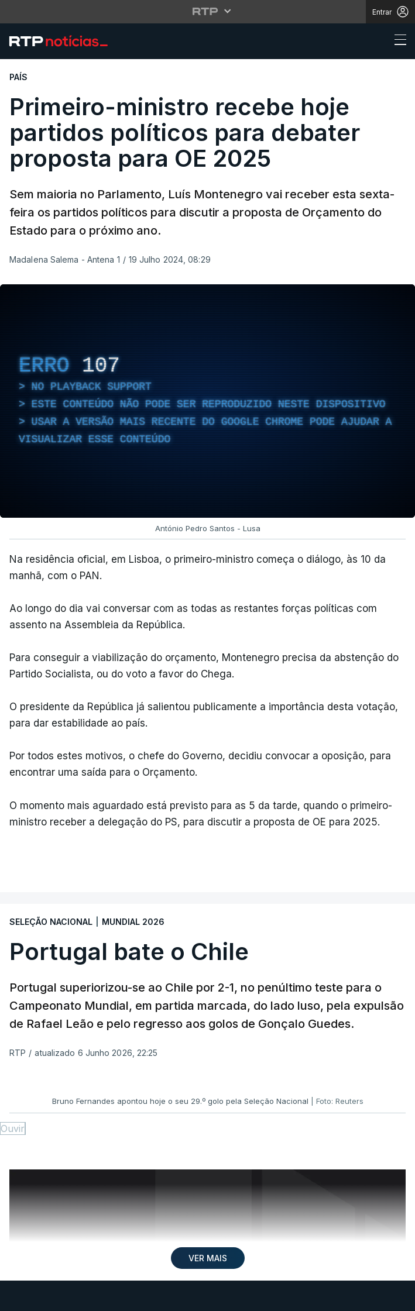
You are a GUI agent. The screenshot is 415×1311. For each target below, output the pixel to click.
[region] (207, 401)
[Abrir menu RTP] (207, 11)
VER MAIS (207, 1258)
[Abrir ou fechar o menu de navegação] (396, 41)
